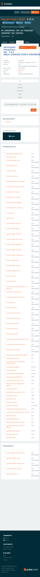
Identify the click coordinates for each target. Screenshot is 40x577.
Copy (33, 110)
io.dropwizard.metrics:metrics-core (15, 392)
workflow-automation (10, 30)
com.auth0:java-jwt (11, 157)
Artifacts (12, 42)
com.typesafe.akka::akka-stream (14, 380)
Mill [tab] (20, 84)
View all (20, 72)
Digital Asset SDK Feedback (25, 74)
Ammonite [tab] (20, 91)
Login (35, 12)
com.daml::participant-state (13, 292)
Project (4, 42)
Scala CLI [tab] (20, 87)
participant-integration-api (10, 49)
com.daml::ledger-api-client (13, 234)
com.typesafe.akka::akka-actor (14, 377)
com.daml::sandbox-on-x (12, 474)
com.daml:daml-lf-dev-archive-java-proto (17, 339)
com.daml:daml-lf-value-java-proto (15, 344)
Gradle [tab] (20, 97)
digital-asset (9, 19)
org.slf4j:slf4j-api (10, 437)
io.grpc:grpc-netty (11, 399)
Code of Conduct (7, 557)
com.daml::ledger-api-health (14, 250)
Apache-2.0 (21, 70)
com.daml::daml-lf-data (12, 192)
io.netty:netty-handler (12, 405)
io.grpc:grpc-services (11, 402)
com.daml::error (10, 213)
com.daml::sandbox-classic (13, 458)
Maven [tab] (20, 94)
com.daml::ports (10, 302)
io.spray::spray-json (11, 415)
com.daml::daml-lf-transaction (14, 207)
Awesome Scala (25, 12)
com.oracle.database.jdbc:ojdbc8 (14, 373)
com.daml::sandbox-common (14, 468)
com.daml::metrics (11, 276)
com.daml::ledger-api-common (14, 239)
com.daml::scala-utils (11, 328)
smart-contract (19, 33)
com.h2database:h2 (11, 370)
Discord (6, 540)
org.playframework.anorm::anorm (15, 422)
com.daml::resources (11, 307)
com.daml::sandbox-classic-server (15, 463)
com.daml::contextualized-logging (15, 181)
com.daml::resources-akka (13, 313)
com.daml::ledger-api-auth (13, 228)
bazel (18, 30)
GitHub (27, 22)
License (5, 560)
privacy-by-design (29, 30)
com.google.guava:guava (12, 367)
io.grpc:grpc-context (11, 395)
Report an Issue (7, 549)
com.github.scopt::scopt (12, 358)
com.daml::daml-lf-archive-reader (15, 186)
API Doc (17, 12)
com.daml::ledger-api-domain (14, 244)
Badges (27, 42)
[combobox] (27, 47)
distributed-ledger (6, 33)
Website (19, 22)
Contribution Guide (8, 547)
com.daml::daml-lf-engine (13, 197)
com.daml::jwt (10, 218)
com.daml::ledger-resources (13, 265)
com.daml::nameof (11, 281)
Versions (19, 42)
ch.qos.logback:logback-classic (14, 153)
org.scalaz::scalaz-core (12, 434)
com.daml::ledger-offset (12, 260)
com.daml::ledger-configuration (14, 255)
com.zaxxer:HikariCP (11, 389)
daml (22, 19)
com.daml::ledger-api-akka (13, 223)
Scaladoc (8, 122)
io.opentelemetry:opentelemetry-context (17, 412)
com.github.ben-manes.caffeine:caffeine (16, 355)
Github (6, 538)
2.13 (12, 36)
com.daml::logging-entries (13, 271)
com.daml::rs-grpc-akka (12, 323)
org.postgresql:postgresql (13, 431)
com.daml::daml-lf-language (13, 202)
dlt (2, 30)
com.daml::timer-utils (12, 334)
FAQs (4, 555)
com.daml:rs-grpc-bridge (12, 349)
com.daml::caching (11, 171)
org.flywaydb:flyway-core (12, 419)
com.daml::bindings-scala (13, 160)
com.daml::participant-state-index (15, 297)
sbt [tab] (20, 81)
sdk (22, 30)
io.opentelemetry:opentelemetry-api (16, 409)
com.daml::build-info (11, 165)
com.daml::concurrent (12, 176)
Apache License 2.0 (8, 22)
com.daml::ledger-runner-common (15, 453)
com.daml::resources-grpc (13, 318)
